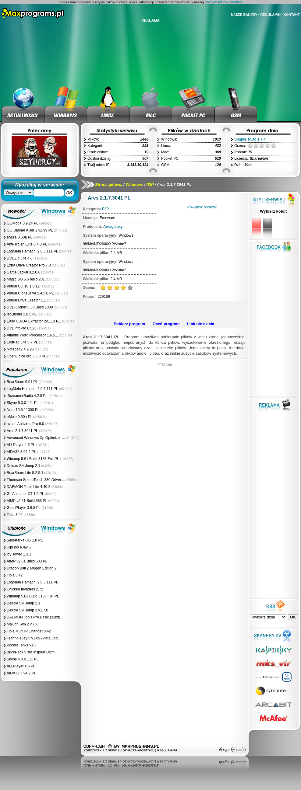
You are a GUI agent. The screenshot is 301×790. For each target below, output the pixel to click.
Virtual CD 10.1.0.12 (23, 286)
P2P (150, 184)
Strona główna (108, 184)
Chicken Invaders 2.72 (25, 589)
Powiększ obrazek (202, 207)
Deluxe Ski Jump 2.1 (23, 466)
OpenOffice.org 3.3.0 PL (26, 356)
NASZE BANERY (244, 14)
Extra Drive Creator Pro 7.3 (29, 265)
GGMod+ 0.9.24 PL (22, 223)
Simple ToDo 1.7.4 (249, 139)
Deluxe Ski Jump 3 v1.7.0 (27, 610)
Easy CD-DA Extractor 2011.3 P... (34, 321)
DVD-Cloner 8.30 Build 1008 (30, 307)
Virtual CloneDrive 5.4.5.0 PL (30, 293)
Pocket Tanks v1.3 (21, 645)
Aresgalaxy (113, 226)
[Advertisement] (165, 406)
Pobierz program (129, 324)
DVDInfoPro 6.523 (21, 328)
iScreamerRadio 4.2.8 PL (27, 396)
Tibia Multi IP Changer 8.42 (29, 631)
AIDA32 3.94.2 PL (21, 452)
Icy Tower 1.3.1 (19, 554)
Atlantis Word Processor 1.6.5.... (33, 335)
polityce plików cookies (223, 2)
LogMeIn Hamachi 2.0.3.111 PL (32, 251)
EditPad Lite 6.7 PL (22, 342)
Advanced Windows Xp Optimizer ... (36, 438)
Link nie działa (200, 324)
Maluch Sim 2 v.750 (23, 624)
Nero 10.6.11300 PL (23, 410)
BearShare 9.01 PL (22, 382)
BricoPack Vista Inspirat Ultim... (32, 652)
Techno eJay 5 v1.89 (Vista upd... (34, 638)
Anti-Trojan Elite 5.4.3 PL (27, 244)
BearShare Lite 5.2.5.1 (25, 473)
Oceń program (166, 324)
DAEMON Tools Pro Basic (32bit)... (35, 617)
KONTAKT (292, 14)
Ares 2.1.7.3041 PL (22, 431)
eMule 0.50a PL (19, 237)
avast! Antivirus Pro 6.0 (25, 424)
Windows (134, 184)
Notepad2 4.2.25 (20, 349)
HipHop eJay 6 (19, 547)
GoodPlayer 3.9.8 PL (24, 508)
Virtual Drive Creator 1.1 (27, 300)
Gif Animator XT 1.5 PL (25, 494)
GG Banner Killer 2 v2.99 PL (30, 230)
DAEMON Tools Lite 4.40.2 (28, 487)
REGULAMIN (270, 14)
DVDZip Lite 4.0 (20, 258)
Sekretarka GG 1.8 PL (25, 540)
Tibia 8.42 (15, 515)
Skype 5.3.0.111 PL (23, 403)
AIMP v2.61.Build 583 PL (27, 501)
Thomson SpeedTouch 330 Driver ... (36, 480)
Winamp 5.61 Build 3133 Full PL (33, 459)
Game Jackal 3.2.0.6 (23, 272)
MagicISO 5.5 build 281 (26, 279)
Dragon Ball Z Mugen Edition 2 (31, 568)
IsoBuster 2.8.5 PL (22, 314)
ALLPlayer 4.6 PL (21, 445)
